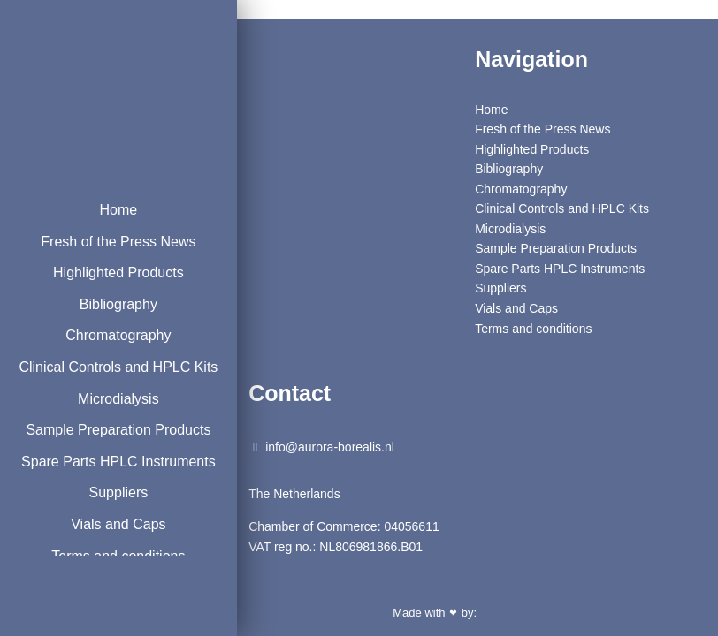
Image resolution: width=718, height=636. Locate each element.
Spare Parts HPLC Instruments (110, 495)
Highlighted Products (110, 272)
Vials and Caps (516, 308)
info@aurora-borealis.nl (323, 447)
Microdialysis (110, 420)
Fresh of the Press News (110, 241)
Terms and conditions (533, 329)
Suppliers (111, 538)
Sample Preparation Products (111, 452)
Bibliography (110, 304)
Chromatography (110, 335)
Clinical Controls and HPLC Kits (110, 379)
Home (111, 209)
